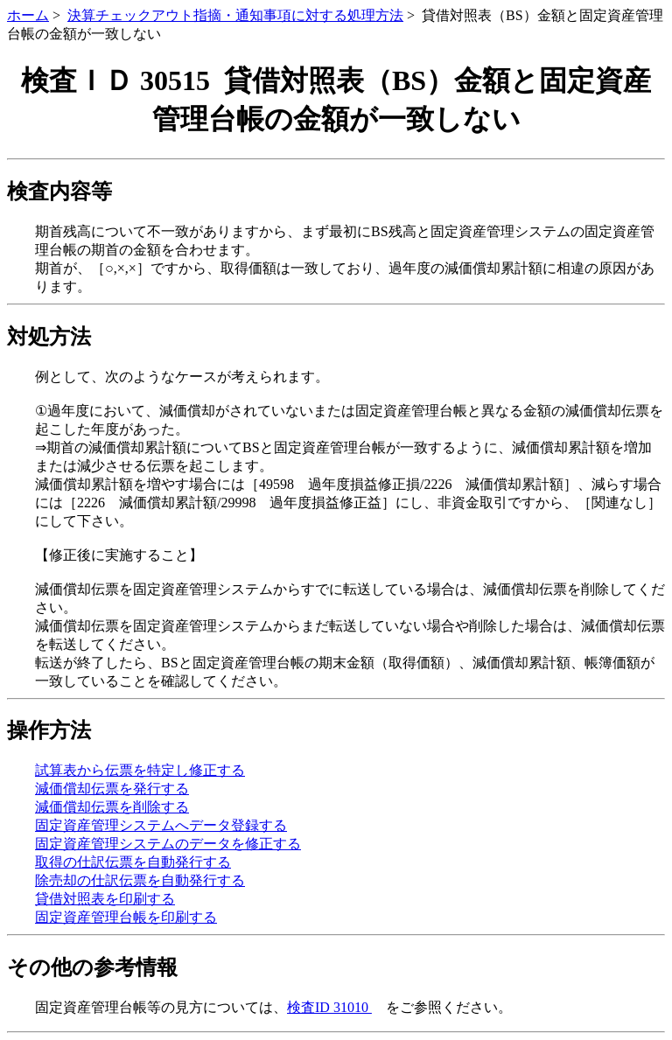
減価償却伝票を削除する (112, 806)
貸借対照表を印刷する (105, 898)
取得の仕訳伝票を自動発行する (133, 862)
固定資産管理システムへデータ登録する (161, 825)
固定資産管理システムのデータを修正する (168, 843)
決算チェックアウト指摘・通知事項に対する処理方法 (235, 15)
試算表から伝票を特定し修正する (140, 770)
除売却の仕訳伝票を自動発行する (140, 880)
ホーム (28, 15)
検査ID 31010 (329, 1007)
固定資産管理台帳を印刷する (126, 917)
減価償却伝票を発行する (112, 788)
